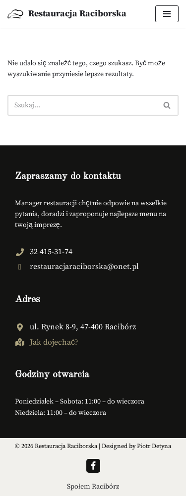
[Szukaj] (81, 105)
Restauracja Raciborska (66, 446)
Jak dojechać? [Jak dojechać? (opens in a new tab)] (54, 342)
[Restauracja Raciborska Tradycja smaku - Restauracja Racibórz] (66, 14)
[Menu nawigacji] (167, 13)
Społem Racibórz (93, 486)
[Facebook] (93, 466)
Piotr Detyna (154, 446)
